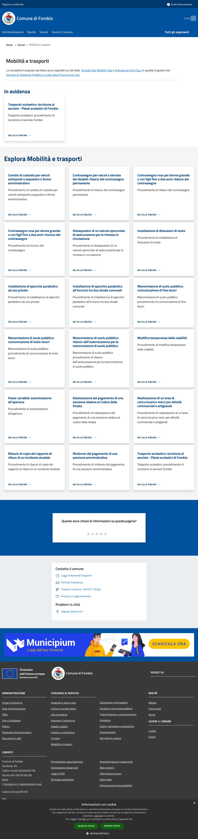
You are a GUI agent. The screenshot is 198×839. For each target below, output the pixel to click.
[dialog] (99, 819)
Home (9, 45)
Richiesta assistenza (62, 779)
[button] (99, 833)
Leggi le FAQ (58, 774)
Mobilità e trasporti (61, 744)
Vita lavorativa (59, 715)
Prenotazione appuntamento (67, 762)
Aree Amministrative (14, 709)
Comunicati (155, 709)
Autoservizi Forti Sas (128, 70)
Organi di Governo (12, 703)
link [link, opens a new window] (130, 819)
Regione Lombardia (13, 4)
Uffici (5, 715)
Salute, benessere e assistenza (117, 726)
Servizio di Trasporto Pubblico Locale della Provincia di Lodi (42, 75)
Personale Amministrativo (16, 732)
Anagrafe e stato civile (63, 703)
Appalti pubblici (59, 726)
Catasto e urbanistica (63, 732)
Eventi (152, 737)
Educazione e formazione (114, 702)
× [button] (194, 803)
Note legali (106, 779)
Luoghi (152, 731)
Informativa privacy (111, 774)
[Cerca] (192, 18)
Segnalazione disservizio (64, 768)
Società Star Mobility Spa (96, 70)
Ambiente (105, 720)
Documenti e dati (11, 738)
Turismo (55, 738)
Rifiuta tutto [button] (112, 825)
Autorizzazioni (108, 732)
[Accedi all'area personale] (179, 4)
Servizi (21, 45)
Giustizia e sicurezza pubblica (116, 708)
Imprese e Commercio (63, 720)
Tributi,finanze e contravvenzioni (118, 714)
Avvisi (152, 715)
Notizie (152, 703)
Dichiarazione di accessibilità (116, 785)
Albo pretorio (107, 768)
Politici (6, 726)
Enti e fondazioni (11, 720)
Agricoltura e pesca (110, 738)
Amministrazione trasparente (116, 762)
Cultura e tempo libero (63, 709)
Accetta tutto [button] (86, 826)
